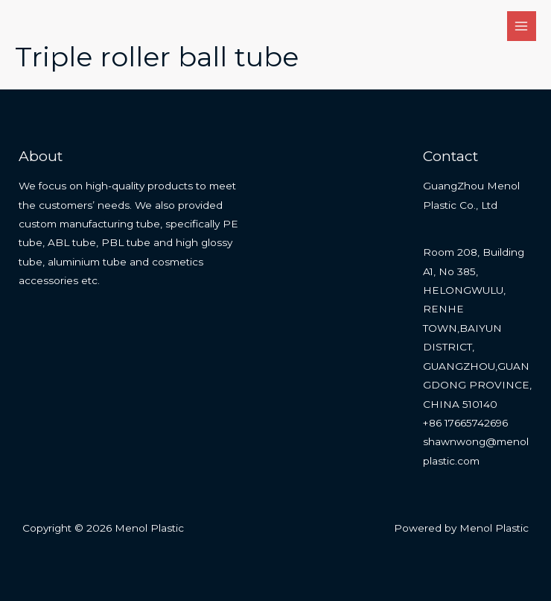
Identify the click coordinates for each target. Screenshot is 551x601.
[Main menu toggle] (521, 25)
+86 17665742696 (465, 423)
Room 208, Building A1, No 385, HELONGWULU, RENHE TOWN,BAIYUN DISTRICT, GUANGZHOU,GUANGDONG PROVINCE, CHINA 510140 (477, 327)
